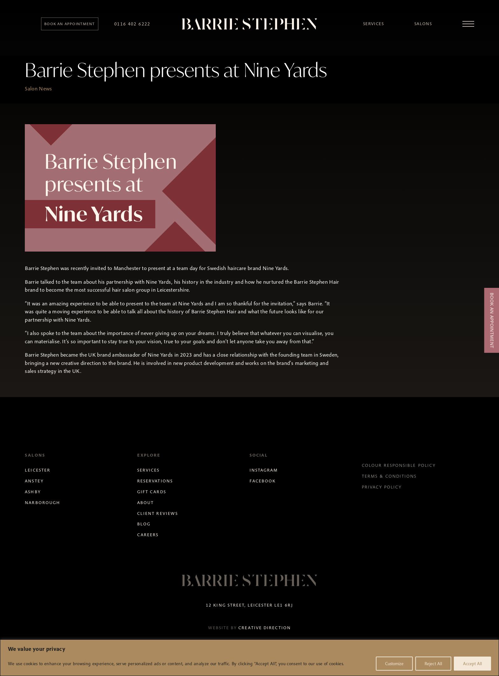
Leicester (37, 470)
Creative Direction (264, 627)
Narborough (42, 502)
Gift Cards (151, 492)
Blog (144, 524)
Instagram (264, 470)
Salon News (38, 88)
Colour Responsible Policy (399, 465)
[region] (249, 657)
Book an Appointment (492, 320)
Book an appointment (69, 23)
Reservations (154, 481)
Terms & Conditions (389, 476)
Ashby (32, 492)
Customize (394, 663)
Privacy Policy (382, 487)
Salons (423, 23)
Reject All (433, 663)
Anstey (34, 481)
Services (373, 23)
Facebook (263, 481)
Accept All (472, 663)
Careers (147, 534)
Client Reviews (157, 513)
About (145, 502)
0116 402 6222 (132, 24)
